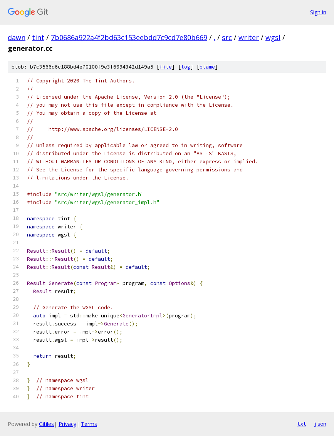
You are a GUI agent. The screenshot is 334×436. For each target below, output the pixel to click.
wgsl (272, 37)
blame (207, 67)
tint (38, 37)
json (320, 423)
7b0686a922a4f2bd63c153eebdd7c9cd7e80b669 (129, 37)
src (227, 37)
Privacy (67, 424)
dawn (16, 37)
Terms (89, 424)
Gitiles (46, 424)
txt (301, 423)
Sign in (318, 12)
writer (248, 37)
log (185, 67)
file (165, 67)
